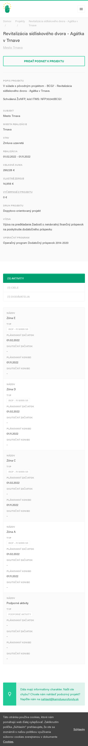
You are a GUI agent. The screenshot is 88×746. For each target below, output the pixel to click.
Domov (7, 21)
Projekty (20, 21)
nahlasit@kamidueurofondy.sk (60, 699)
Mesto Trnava (13, 47)
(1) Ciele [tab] (13, 287)
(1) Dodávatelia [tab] (18, 296)
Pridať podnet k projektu (44, 61)
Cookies (8, 741)
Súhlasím (79, 729)
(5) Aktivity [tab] (15, 278)
